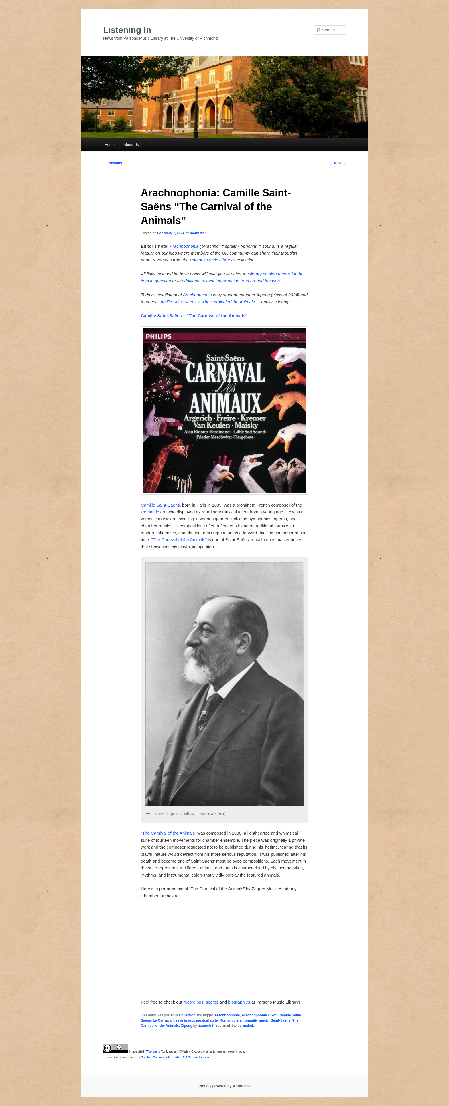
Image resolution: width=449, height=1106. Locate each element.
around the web (265, 280)
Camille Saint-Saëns (160, 505)
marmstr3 (198, 233)
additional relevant (199, 280)
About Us (131, 144)
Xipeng (186, 1026)
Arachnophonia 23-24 (259, 1015)
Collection (187, 1015)
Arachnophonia (184, 246)
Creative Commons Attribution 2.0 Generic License (175, 1057)
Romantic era (153, 511)
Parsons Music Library (211, 259)
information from (233, 280)
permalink (246, 1026)
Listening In (127, 30)
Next (340, 163)
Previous (112, 163)
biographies (239, 1002)
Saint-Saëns (280, 1020)
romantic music (256, 1020)
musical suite (207, 1020)
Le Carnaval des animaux (173, 1020)
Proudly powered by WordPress (224, 1086)
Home (110, 144)
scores (212, 1002)
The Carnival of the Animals (179, 539)
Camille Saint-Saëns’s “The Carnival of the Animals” (206, 301)
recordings (193, 1002)
